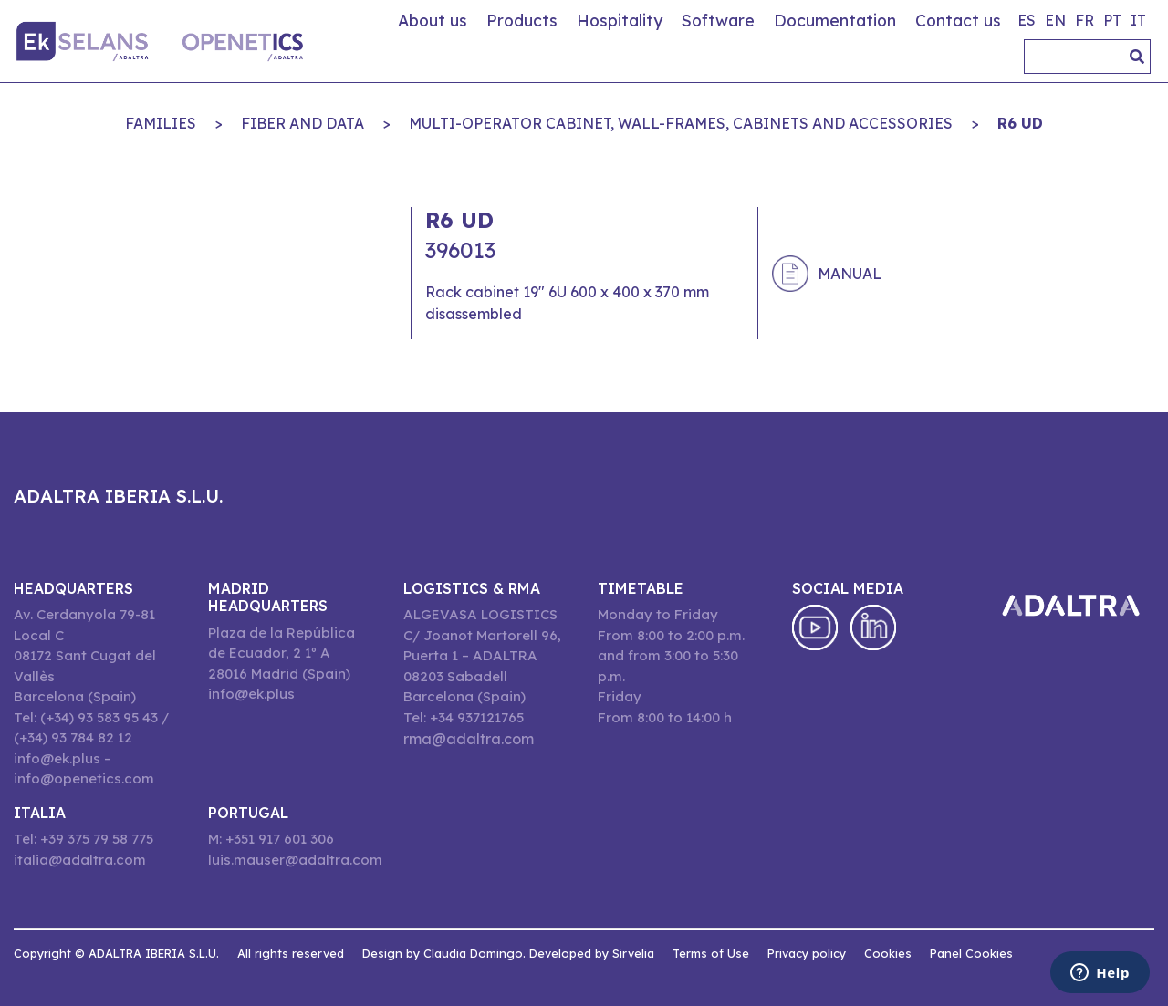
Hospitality (619, 20)
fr (1084, 20)
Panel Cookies (971, 953)
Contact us (958, 20)
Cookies (888, 953)
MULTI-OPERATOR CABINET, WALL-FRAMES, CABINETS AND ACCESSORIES (681, 123)
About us (432, 20)
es (1026, 20)
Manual (849, 273)
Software (718, 20)
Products (522, 20)
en (1055, 20)
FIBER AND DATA (302, 123)
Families (160, 123)
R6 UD (1020, 123)
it (1138, 20)
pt (1112, 20)
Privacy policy (806, 953)
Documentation (835, 20)
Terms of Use (711, 953)
